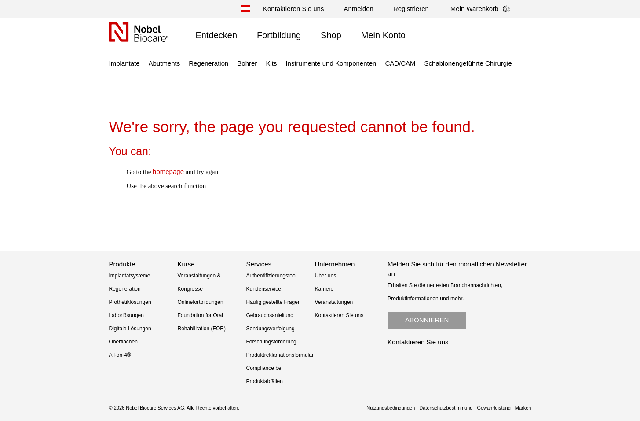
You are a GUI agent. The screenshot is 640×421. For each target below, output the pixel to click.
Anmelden (358, 8)
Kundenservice (263, 289)
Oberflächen (123, 342)
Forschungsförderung (271, 342)
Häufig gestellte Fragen (273, 302)
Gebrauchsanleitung (269, 315)
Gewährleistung (493, 407)
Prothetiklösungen (130, 302)
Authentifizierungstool (271, 276)
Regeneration (125, 289)
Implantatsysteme (129, 276)
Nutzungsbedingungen (390, 407)
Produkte (122, 264)
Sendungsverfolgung (270, 328)
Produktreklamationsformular (280, 355)
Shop (331, 35)
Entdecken (217, 35)
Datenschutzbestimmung (445, 407)
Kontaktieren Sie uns (293, 8)
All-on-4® (120, 355)
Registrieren (411, 8)
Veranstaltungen (334, 302)
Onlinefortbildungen (200, 302)
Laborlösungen (126, 315)
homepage (168, 171)
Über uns (325, 276)
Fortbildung (279, 35)
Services (259, 264)
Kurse (186, 264)
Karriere (324, 289)
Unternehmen (335, 264)
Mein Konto (383, 35)
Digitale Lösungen (130, 328)
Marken (523, 407)
